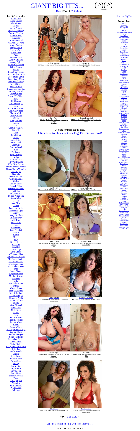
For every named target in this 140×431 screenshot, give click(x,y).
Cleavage (124, 86)
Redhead (124, 134)
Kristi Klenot (16, 242)
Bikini (124, 198)
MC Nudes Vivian (16, 266)
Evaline (16, 157)
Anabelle (16, 38)
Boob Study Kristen (16, 74)
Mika (16, 281)
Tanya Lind (16, 366)
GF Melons (124, 88)
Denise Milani (16, 140)
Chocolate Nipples (124, 157)
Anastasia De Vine (16, 43)
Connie (16, 123)
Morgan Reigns (16, 290)
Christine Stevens (16, 108)
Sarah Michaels (16, 337)
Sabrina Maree (16, 332)
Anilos (124, 209)
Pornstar (124, 139)
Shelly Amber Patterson (16, 346)
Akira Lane (16, 18)
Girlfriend (124, 219)
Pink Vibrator (124, 224)
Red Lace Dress (124, 202)
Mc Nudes (124, 59)
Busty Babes (87, 424)
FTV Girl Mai (16, 159)
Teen (124, 50)
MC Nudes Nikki (16, 264)
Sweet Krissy (16, 359)
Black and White (124, 227)
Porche (124, 34)
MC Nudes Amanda (16, 256)
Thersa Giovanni (16, 376)
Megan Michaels (16, 273)
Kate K (16, 232)
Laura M (16, 244)
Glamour (124, 181)
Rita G (16, 325)
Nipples (124, 77)
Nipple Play (124, 199)
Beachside (124, 196)
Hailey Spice (16, 184)
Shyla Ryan (16, 349)
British (124, 124)
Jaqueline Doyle (16, 208)
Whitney (16, 390)
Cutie (124, 30)
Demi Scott (16, 135)
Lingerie (124, 138)
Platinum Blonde (124, 149)
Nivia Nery (16, 310)
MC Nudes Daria (16, 261)
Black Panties (124, 188)
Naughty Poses (124, 220)
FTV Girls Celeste (16, 164)
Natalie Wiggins (16, 295)
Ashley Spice (16, 62)
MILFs (124, 93)
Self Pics (124, 115)
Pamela (16, 312)
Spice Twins (16, 356)
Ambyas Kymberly (16, 30)
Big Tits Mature (124, 215)
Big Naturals (124, 57)
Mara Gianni (15, 271)
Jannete (16, 205)
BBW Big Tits (124, 204)
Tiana (16, 378)
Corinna (15, 125)
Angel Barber (16, 45)
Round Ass (124, 80)
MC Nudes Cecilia (16, 259)
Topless (124, 78)
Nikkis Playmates (123, 37)
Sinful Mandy (16, 351)
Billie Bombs (16, 67)
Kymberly (124, 25)
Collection (124, 89)
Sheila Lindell (16, 344)
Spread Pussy (124, 101)
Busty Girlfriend (124, 151)
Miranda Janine (16, 283)
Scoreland (124, 207)
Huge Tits (124, 62)
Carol (16, 106)
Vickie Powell (16, 385)
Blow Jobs (124, 167)
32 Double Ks (124, 66)
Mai (16, 269)
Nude (124, 40)
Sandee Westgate (16, 334)
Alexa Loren (16, 23)
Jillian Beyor (16, 218)
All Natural (124, 46)
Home (58, 11)
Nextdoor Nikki (16, 298)
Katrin (16, 235)
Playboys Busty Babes (124, 32)
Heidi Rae (16, 191)
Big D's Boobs (74, 424)
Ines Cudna (16, 198)
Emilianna (16, 152)
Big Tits (124, 99)
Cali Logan (16, 101)
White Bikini (124, 146)
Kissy (124, 154)
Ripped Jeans (124, 39)
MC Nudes (124, 98)
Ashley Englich (16, 60)
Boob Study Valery (16, 81)
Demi (16, 133)
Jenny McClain (15, 215)
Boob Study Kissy (16, 72)
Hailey (16, 181)
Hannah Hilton (16, 186)
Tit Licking (124, 168)
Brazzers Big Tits (123, 16)
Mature (124, 190)
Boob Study (124, 52)
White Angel (15, 388)
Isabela (16, 201)
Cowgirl (124, 84)
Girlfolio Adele (15, 179)
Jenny (15, 213)
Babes (124, 94)
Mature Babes (124, 212)
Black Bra (124, 191)
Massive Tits (124, 106)
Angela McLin (16, 47)
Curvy (124, 44)
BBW (124, 131)
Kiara (124, 217)
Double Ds (124, 228)
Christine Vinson (16, 111)
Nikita (16, 303)
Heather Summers (16, 188)
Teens (124, 91)
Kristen (124, 147)
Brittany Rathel (16, 91)
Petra (16, 315)
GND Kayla (16, 171)
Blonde (124, 117)
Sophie (16, 354)
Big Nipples (124, 125)
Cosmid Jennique (16, 128)
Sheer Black (124, 75)
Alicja (16, 26)
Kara (16, 225)
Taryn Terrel (16, 368)
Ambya (124, 23)
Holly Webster (16, 193)
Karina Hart (16, 227)
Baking (124, 222)
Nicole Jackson (15, 300)
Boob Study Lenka (16, 77)
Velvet (124, 136)
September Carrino (16, 339)
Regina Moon (16, 322)
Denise (16, 137)
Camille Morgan (16, 103)
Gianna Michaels (16, 176)
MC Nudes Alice (16, 254)
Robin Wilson (16, 327)
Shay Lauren (15, 342)
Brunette (124, 27)
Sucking (124, 152)
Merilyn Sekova (16, 276)
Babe (124, 72)
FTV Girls (124, 141)
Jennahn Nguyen (16, 210)
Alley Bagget (16, 28)
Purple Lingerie (124, 162)
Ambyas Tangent (16, 33)
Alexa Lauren (16, 21)
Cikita (16, 118)
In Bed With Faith (16, 196)
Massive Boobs (124, 206)
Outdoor (124, 111)
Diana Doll (16, 142)
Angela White (16, 50)
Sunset (124, 61)
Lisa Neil (16, 247)
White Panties (124, 159)
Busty (124, 165)
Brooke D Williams (16, 96)
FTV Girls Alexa (16, 162)
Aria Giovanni (16, 57)
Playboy (124, 177)
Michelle (16, 278)
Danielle (16, 130)
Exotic (124, 155)
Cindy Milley (16, 120)
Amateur (124, 119)
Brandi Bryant (16, 84)
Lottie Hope (16, 249)
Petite (124, 180)
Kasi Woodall (16, 230)
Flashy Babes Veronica (16, 169)
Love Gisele (16, 252)
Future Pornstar (124, 113)
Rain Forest (124, 183)
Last (79, 11)
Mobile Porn (60, 424)
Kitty (16, 239)
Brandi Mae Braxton (16, 89)
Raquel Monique (16, 320)
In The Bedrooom (124, 96)
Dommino (16, 145)
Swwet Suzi (16, 361)
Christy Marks (16, 113)
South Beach (124, 110)
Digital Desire (124, 172)
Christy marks (16, 116)
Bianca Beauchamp (16, 64)
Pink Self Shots (124, 122)
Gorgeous (124, 175)
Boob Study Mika (16, 79)
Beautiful (124, 144)
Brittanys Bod (16, 94)
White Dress (124, 185)
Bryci (16, 98)
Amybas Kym (16, 35)
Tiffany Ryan (16, 380)
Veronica (16, 383)
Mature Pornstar (124, 214)
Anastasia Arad (15, 40)
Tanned (124, 103)
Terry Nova (16, 373)
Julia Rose (16, 220)
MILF (124, 68)
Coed (124, 201)
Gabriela (16, 174)
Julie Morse (16, 222)
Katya (16, 237)
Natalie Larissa (15, 293)
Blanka (16, 69)
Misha (16, 286)
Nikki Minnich (16, 305)
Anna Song (16, 52)
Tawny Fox (16, 371)
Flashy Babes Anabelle (16, 167)
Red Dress (124, 70)
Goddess (124, 29)
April (16, 55)
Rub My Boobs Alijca (15, 329)
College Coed (124, 48)
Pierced (124, 194)
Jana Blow (15, 203)
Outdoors (124, 193)
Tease (124, 170)
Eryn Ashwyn (16, 154)
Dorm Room (124, 164)
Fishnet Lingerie (124, 129)
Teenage (123, 160)
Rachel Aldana (16, 317)
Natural (124, 108)
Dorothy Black (16, 147)
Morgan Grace (16, 288)
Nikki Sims (16, 308)
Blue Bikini (124, 36)
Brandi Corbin (16, 86)
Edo (16, 150)
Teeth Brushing (124, 55)
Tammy (16, 363)
